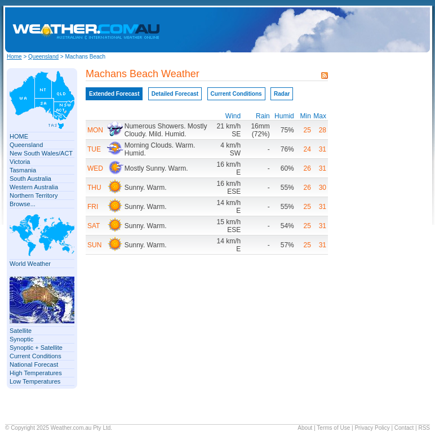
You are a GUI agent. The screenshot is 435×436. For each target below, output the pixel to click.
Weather (61, 428)
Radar (282, 94)
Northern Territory (33, 195)
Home (14, 57)
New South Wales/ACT (41, 153)
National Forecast (34, 364)
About (305, 428)
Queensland (43, 57)
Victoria (20, 161)
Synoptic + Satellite (36, 347)
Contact (404, 428)
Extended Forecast (114, 94)
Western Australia (34, 187)
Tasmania (23, 170)
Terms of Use (333, 428)
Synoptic (21, 339)
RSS (424, 428)
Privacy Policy (371, 428)
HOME (19, 136)
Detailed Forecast (175, 94)
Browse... (22, 204)
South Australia (30, 178)
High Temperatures (36, 373)
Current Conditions (35, 356)
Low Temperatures (35, 381)
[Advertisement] (334, 30)
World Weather (30, 263)
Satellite (21, 330)
